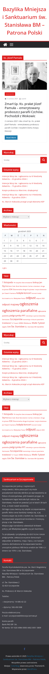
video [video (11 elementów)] (21, 323)
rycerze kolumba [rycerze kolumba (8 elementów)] (39, 316)
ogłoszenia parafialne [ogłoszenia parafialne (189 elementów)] (19, 310)
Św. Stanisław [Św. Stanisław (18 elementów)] (17, 326)
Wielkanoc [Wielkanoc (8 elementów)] (27, 323)
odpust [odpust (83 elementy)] (31, 298)
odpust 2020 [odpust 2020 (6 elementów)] (40, 298)
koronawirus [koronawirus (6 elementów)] (6, 298)
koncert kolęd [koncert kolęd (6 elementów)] (36, 293)
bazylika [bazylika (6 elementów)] (18, 283)
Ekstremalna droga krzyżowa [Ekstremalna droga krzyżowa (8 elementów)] (23, 289)
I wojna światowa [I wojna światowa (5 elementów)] (40, 289)
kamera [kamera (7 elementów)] (13, 293)
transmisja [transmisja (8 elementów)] (26, 319)
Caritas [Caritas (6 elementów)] (30, 286)
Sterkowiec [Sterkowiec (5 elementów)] (6, 319)
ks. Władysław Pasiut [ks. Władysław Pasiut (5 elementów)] (18, 298)
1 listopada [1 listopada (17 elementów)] (7, 282)
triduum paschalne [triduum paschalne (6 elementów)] (37, 319)
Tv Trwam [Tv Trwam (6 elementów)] (14, 323)
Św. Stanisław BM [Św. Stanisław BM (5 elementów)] (31, 327)
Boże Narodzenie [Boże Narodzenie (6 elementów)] (21, 286)
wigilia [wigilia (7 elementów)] (4, 327)
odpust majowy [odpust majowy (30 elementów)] (10, 304)
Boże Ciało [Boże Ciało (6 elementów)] (11, 286)
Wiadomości (10, 94)
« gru (4, 268)
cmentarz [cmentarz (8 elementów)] (36, 286)
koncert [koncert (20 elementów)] (27, 292)
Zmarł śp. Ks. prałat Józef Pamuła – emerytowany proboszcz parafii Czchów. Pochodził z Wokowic (24, 110)
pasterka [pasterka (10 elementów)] (5, 316)
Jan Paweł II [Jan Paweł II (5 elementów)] (6, 293)
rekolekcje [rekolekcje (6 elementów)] (29, 316)
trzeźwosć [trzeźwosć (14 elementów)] (6, 323)
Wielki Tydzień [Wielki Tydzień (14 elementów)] (38, 323)
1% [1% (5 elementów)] (14, 283)
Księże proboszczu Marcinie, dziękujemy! (20, 190)
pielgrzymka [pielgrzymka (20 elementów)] (15, 315)
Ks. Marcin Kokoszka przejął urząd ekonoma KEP (23, 201)
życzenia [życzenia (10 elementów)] (40, 327)
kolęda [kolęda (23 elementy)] (19, 292)
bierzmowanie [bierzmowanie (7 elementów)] (27, 282)
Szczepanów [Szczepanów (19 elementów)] (16, 319)
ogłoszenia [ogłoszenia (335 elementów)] (29, 303)
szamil (23, 99)
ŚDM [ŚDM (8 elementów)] (9, 327)
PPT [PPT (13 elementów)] (23, 315)
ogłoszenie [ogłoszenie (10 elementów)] (42, 311)
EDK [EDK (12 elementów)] (11, 289)
